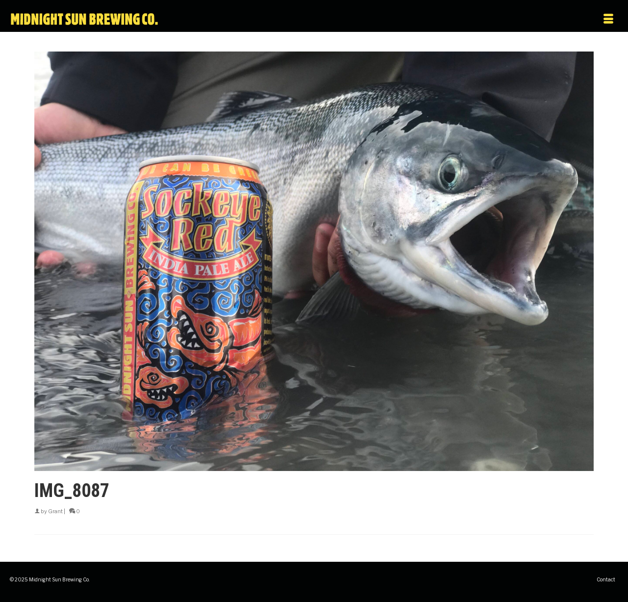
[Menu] (529, 19)
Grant (55, 511)
